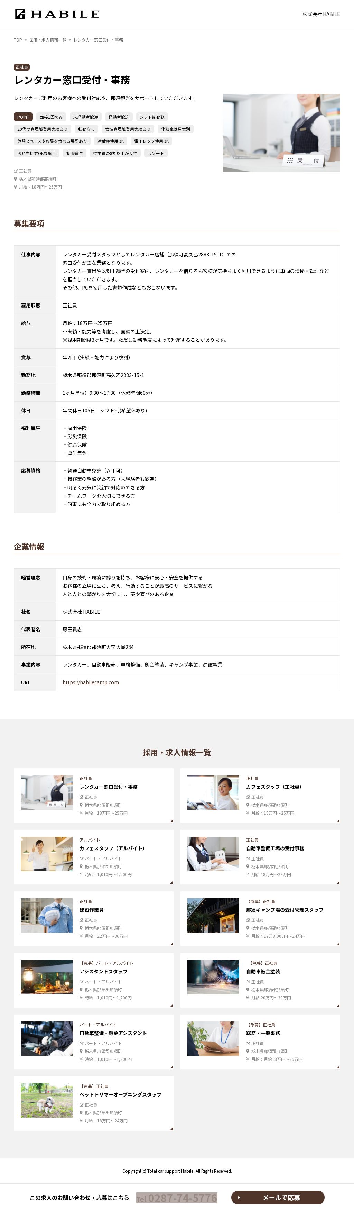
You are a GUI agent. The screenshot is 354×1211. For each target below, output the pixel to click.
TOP (18, 40)
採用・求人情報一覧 (47, 40)
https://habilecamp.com (91, 684)
